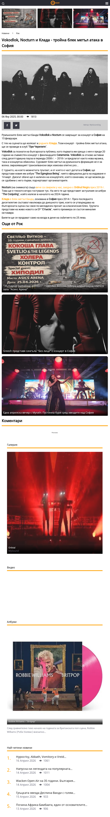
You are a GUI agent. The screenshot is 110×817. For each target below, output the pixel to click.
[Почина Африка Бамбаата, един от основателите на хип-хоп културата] (10, 806)
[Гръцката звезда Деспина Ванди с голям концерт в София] (10, 794)
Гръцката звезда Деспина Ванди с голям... (45, 793)
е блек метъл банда (18, 199)
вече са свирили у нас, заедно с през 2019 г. (70, 187)
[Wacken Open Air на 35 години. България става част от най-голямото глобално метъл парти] (10, 782)
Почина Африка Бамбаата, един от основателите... (51, 805)
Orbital (11, 547)
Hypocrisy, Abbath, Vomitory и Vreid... (41, 757)
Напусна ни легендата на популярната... (44, 769)
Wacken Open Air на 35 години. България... (45, 781)
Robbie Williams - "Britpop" (22, 721)
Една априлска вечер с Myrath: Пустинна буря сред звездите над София (48, 412)
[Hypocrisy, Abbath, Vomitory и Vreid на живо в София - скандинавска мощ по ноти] (10, 758)
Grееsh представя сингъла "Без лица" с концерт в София (39, 351)
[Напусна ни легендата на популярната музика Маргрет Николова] (10, 770)
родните (48, 143)
